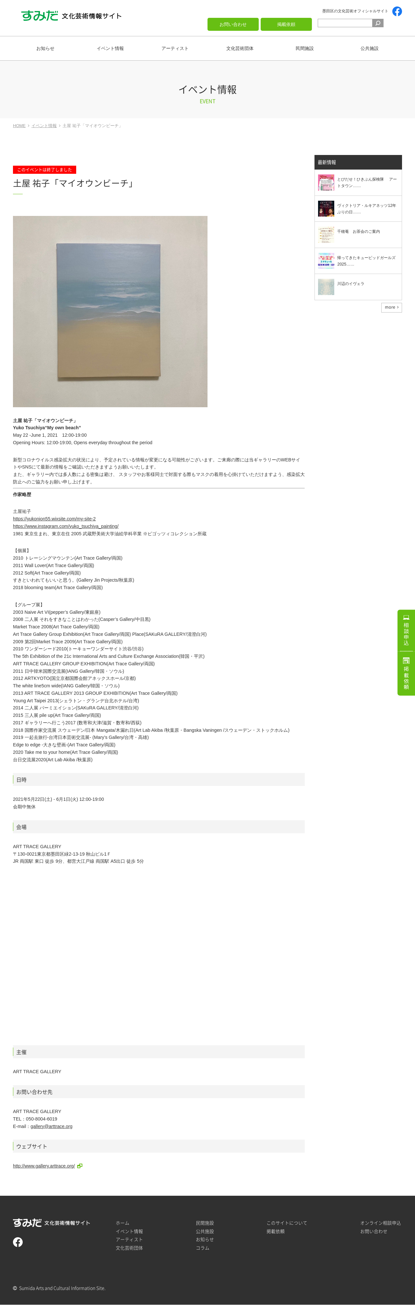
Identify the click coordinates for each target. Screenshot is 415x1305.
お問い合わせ (233, 24)
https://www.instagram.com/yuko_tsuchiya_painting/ (66, 526)
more (390, 308)
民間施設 (305, 48)
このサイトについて (287, 1222)
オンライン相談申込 (380, 1222)
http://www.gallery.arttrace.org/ (44, 1166)
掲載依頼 (286, 24)
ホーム (122, 1222)
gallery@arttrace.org (51, 1126)
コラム (202, 1247)
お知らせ (45, 48)
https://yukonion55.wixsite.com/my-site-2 (54, 518)
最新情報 (327, 162)
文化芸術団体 (240, 48)
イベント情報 (110, 48)
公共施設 (370, 48)
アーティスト (175, 48)
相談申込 (406, 632)
